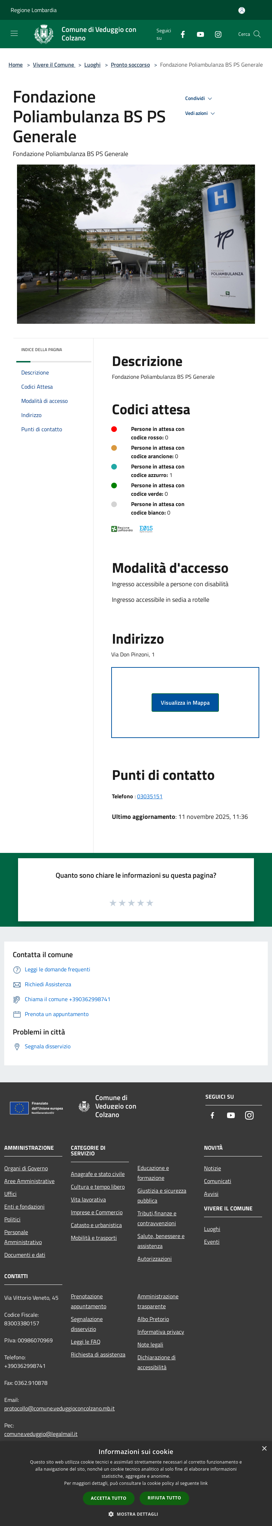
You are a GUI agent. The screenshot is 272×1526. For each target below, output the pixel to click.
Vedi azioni (201, 113)
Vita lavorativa (88, 1199)
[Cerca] (257, 34)
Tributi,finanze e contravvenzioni (156, 1218)
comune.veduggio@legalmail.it (41, 1434)
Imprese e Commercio (97, 1212)
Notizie (212, 1168)
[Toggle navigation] (14, 33)
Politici (12, 1219)
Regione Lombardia (34, 10)
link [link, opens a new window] (204, 1483)
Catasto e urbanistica (96, 1225)
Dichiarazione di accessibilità (156, 1362)
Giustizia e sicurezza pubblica (161, 1195)
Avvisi (211, 1193)
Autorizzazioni (154, 1258)
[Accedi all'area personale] (241, 10)
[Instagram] (215, 34)
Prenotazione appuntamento (88, 1301)
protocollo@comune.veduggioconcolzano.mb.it (59, 1408)
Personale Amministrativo (23, 1237)
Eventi (212, 1241)
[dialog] (136, 1483)
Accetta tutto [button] (108, 1498)
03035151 (150, 796)
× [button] (264, 1449)
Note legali (150, 1344)
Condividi (199, 98)
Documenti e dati (24, 1254)
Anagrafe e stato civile (98, 1174)
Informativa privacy (160, 1331)
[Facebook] (180, 34)
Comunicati (217, 1181)
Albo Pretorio (153, 1319)
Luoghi (92, 64)
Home (15, 64)
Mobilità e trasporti (94, 1237)
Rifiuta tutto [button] (164, 1498)
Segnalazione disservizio (87, 1324)
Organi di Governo (26, 1168)
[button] (136, 1513)
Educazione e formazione (153, 1173)
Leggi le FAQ (86, 1341)
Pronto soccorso (130, 64)
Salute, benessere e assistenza (161, 1241)
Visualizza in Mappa (185, 702)
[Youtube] (198, 34)
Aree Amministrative (29, 1181)
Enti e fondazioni (24, 1206)
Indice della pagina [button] (41, 349)
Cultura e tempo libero (98, 1186)
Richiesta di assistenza (98, 1354)
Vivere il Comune (54, 64)
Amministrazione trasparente (157, 1301)
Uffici (10, 1193)
